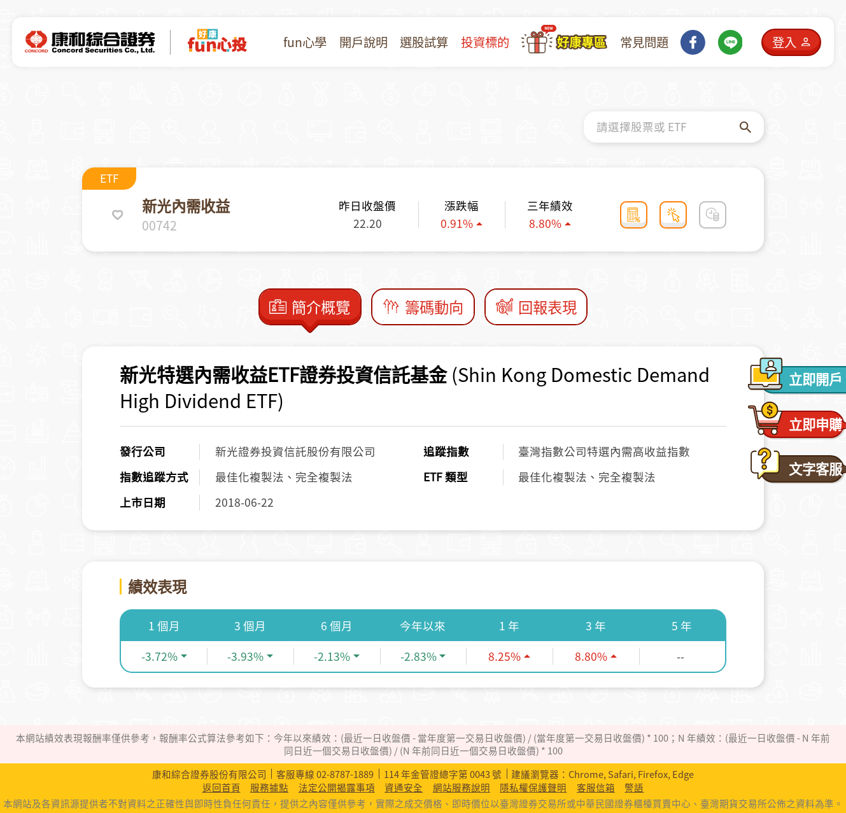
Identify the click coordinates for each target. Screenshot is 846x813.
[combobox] (668, 127)
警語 (634, 787)
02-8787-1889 (345, 774)
